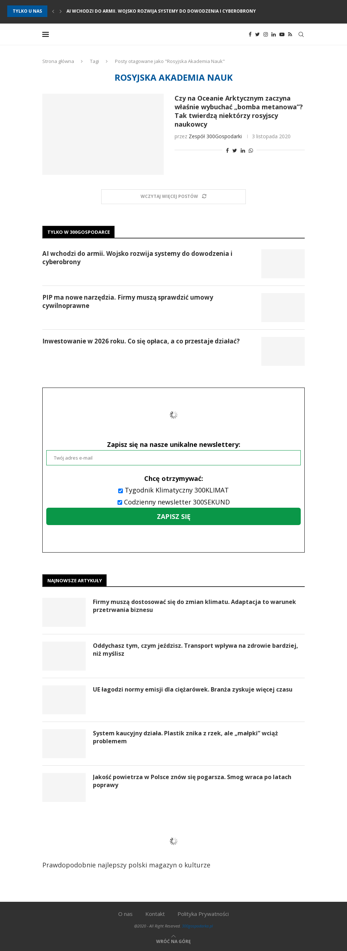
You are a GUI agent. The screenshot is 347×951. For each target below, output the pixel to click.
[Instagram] (266, 34)
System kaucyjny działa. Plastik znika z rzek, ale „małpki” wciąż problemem (185, 737)
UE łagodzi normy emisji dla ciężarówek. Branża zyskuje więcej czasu (192, 689)
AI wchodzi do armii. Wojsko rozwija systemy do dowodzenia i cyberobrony (161, 11)
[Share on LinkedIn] (243, 150)
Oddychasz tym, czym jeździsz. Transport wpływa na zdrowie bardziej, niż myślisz (195, 650)
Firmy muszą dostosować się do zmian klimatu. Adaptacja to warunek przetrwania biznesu (194, 606)
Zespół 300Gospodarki (215, 136)
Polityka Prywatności (203, 913)
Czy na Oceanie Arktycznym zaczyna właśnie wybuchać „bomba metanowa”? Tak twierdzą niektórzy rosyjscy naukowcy (239, 111)
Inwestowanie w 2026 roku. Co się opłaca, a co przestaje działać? (141, 341)
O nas (125, 913)
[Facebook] (250, 34)
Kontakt (155, 913)
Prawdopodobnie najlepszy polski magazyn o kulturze (135, 846)
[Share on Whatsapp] (251, 150)
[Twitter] (257, 34)
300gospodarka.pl (197, 926)
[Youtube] (281, 34)
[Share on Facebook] (227, 150)
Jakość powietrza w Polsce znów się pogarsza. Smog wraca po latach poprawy (192, 781)
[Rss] (290, 34)
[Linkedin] (273, 34)
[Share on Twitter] (234, 150)
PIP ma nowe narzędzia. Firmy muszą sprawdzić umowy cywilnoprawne (127, 301)
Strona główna (58, 61)
